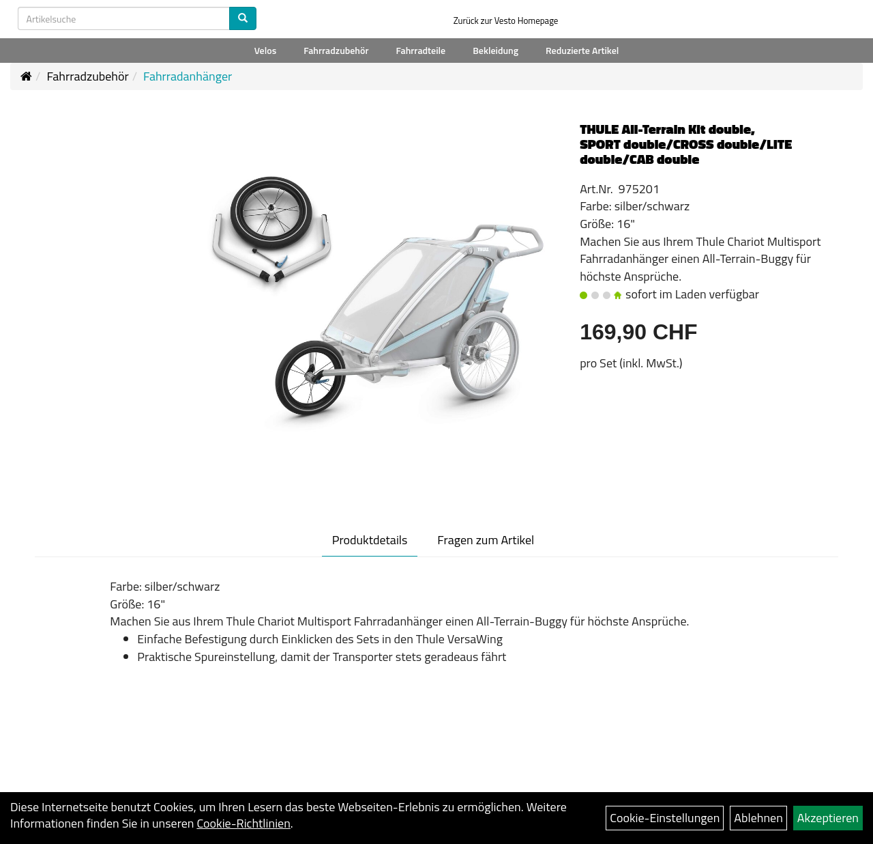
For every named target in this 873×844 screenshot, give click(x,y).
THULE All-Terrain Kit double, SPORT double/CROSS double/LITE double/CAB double (686, 143)
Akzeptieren (828, 817)
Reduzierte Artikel (582, 50)
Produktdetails (370, 540)
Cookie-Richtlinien (243, 823)
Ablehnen (758, 817)
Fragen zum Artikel (485, 540)
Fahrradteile (420, 50)
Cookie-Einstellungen (665, 817)
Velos (265, 50)
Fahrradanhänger (187, 76)
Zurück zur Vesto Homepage (506, 20)
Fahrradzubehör (336, 50)
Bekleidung (495, 50)
